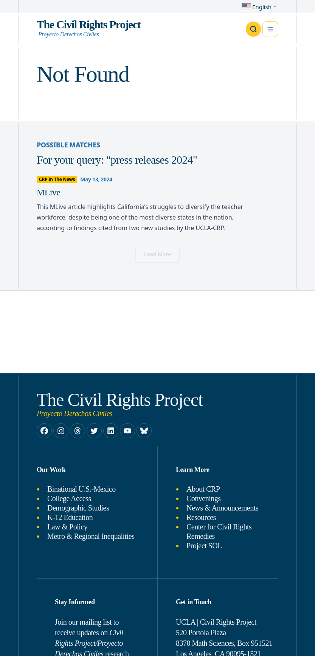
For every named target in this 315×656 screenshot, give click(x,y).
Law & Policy (67, 527)
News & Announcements (222, 508)
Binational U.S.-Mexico (81, 489)
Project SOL (204, 546)
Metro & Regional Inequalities (90, 536)
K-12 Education (70, 517)
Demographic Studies (78, 508)
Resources (201, 517)
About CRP (203, 489)
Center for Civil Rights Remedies (218, 531)
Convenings (203, 498)
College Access (69, 498)
